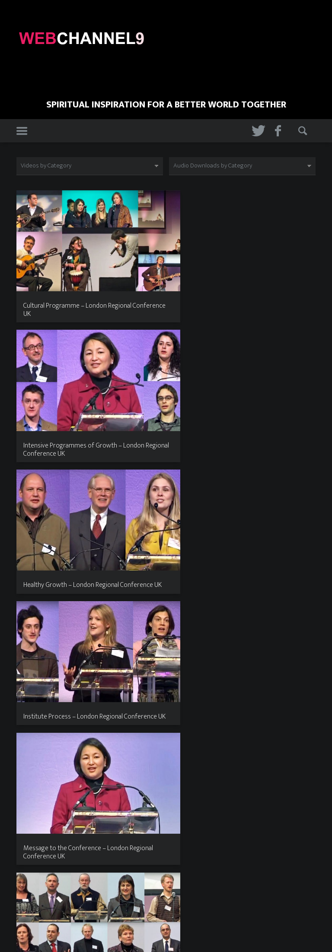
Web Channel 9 (166, 905)
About (159, 937)
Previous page (27, 853)
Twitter (257, 131)
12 (175, 850)
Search (304, 131)
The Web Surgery (175, 916)
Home (133, 937)
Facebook (280, 131)
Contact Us (192, 937)
